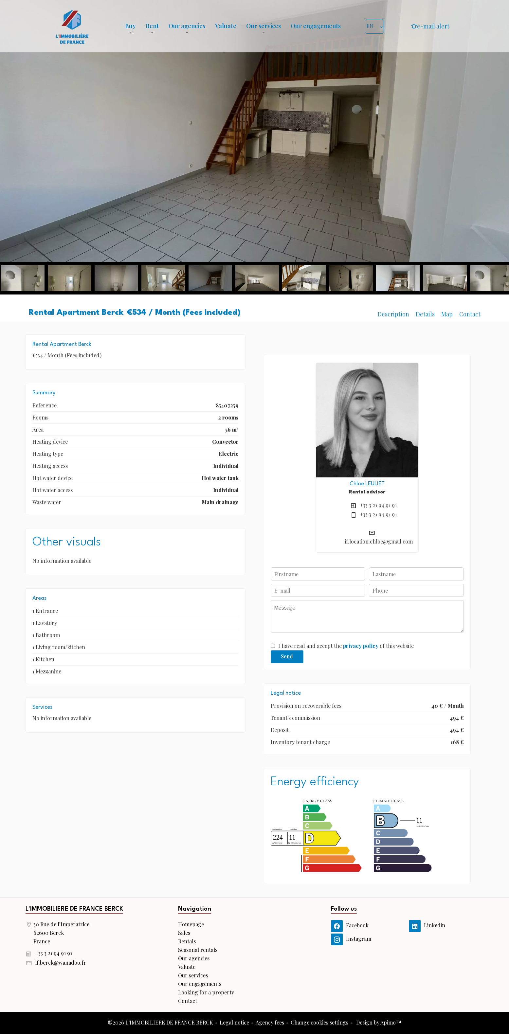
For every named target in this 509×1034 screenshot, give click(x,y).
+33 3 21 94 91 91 (378, 505)
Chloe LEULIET (367, 484)
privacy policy (360, 645)
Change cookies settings (319, 1022)
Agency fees (270, 1022)
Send (287, 656)
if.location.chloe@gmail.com (379, 541)
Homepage (72, 26)
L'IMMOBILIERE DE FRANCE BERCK (74, 909)
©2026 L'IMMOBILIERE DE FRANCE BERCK (160, 1022)
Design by (378, 1022)
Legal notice (234, 1022)
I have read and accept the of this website (346, 645)
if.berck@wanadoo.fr (60, 962)
